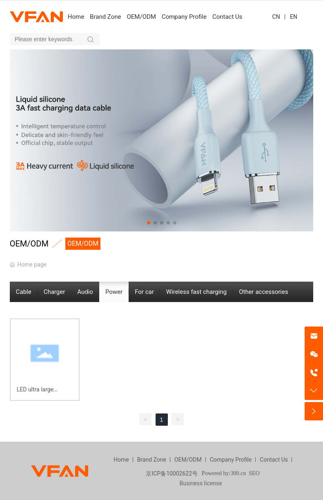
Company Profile (231, 459)
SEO (254, 473)
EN (293, 16)
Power (114, 292)
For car (144, 292)
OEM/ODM (188, 459)
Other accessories (263, 292)
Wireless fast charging (196, 292)
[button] (148, 222)
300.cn (238, 473)
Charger (54, 292)
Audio (85, 292)
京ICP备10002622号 (172, 473)
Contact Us (274, 459)
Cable (23, 292)
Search (91, 39)
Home (121, 459)
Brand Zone (151, 459)
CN (276, 16)
